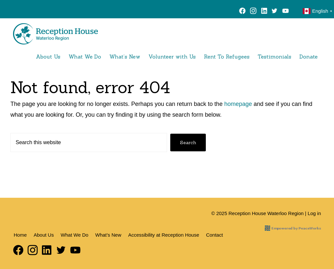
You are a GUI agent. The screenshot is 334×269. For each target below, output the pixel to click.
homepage (238, 104)
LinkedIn (264, 11)
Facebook (242, 11)
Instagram (253, 11)
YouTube (287, 11)
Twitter (274, 11)
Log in (314, 213)
